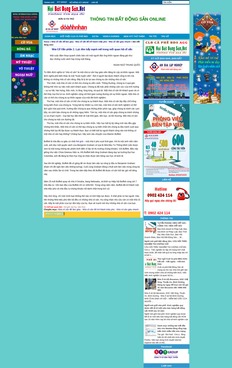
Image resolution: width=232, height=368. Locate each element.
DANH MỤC (50, 36)
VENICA (111, 36)
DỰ (95, 36)
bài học (74, 207)
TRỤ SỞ (165, 36)
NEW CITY (134, 36)
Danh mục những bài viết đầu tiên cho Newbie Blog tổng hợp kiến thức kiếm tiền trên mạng (172, 328)
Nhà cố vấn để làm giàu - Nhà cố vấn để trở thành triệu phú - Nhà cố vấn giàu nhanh (91, 42)
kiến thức (81, 207)
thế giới (79, 141)
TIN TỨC (153, 36)
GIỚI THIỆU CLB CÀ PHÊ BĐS (74, 36)
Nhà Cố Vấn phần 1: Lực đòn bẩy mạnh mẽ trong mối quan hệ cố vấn (92, 49)
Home (46, 42)
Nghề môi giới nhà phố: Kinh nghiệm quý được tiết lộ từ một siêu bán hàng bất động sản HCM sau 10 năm (165, 308)
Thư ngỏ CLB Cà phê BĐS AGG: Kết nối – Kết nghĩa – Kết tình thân (173, 261)
